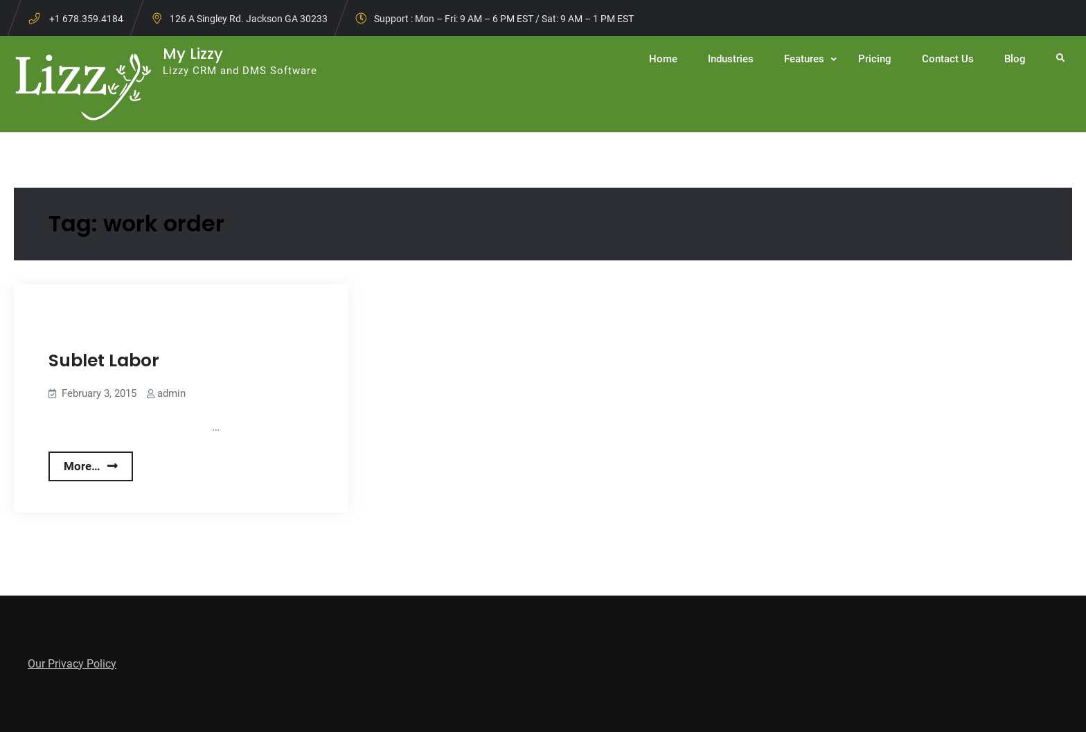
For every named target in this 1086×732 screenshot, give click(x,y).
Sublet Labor (103, 360)
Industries (731, 59)
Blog (1015, 59)
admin (171, 393)
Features (804, 59)
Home (663, 59)
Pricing (874, 59)
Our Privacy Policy (72, 663)
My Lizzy (193, 53)
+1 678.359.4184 (86, 18)
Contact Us (948, 59)
